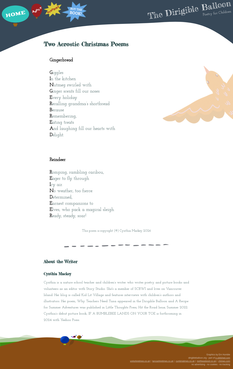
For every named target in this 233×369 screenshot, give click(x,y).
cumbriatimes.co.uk (185, 361)
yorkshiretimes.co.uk (140, 361)
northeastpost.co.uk (206, 361)
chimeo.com (224, 361)
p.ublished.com (222, 358)
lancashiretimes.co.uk (162, 361)
